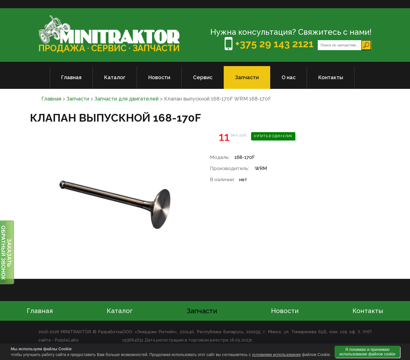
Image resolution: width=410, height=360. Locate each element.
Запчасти (247, 77)
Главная (71, 77)
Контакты (330, 77)
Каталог (115, 77)
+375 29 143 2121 (269, 43)
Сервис (202, 77)
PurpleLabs (66, 340)
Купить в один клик (273, 136)
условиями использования (276, 354)
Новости (159, 77)
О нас (289, 77)
